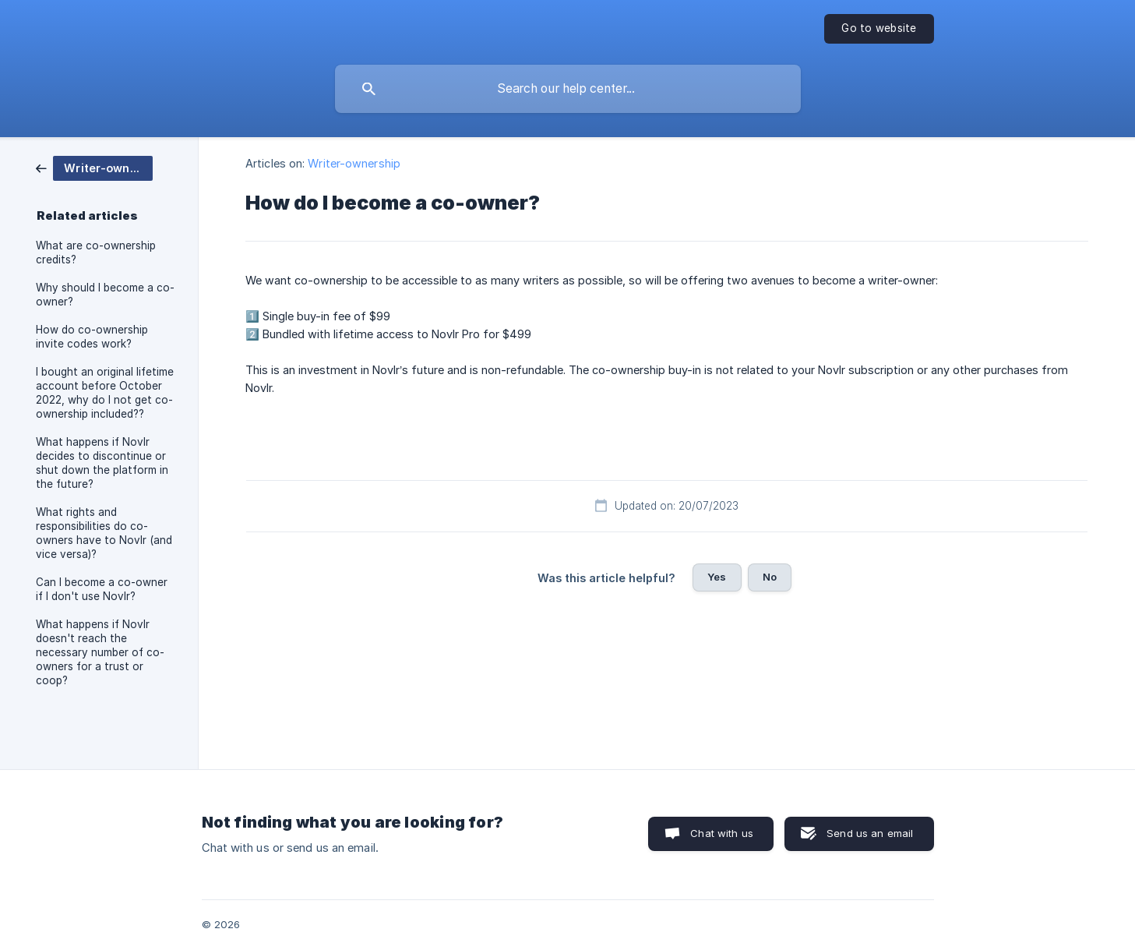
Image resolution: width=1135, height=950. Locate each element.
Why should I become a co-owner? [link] (105, 294)
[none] (878, 29)
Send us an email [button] (870, 833)
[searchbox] (568, 89)
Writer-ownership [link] (354, 163)
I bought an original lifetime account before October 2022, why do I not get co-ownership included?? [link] (105, 393)
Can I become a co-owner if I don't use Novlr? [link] (101, 589)
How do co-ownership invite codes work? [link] (92, 336)
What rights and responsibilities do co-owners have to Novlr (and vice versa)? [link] (104, 533)
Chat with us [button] (721, 833)
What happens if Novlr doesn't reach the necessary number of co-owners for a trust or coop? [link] (100, 652)
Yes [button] (716, 576)
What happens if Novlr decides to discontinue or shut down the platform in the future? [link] (102, 463)
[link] (94, 167)
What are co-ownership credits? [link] (96, 252)
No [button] (770, 576)
